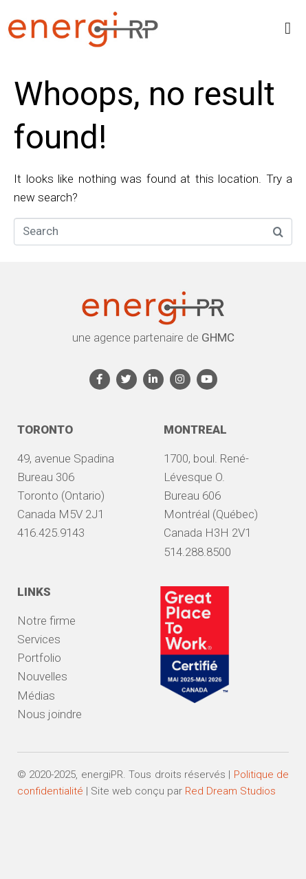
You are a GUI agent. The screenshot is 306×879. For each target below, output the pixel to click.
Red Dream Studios (230, 791)
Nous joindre (49, 714)
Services (39, 639)
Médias (36, 695)
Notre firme (46, 620)
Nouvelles (42, 676)
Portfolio (39, 658)
